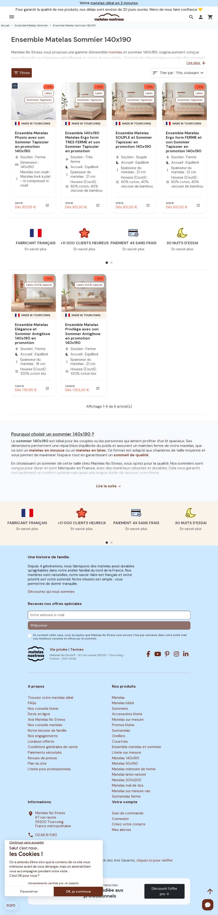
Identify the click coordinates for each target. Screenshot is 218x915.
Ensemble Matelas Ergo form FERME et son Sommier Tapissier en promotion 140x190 (184, 142)
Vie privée (59, 649)
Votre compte (124, 802)
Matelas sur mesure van (131, 791)
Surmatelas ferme (126, 796)
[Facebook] (148, 654)
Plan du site (37, 763)
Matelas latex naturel (129, 774)
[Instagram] (176, 654)
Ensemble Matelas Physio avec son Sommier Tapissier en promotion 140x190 (32, 142)
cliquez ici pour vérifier (154, 860)
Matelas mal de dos (127, 785)
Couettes (120, 741)
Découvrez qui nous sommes (51, 591)
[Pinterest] (167, 654)
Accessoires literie (127, 714)
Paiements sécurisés (45, 752)
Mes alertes (121, 829)
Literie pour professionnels (49, 769)
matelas (115, 52)
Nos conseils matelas (45, 725)
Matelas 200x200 (126, 780)
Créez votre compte (129, 824)
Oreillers (118, 736)
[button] (192, 17)
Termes (77, 649)
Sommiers (120, 708)
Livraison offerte (41, 741)
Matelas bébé (123, 703)
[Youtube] (157, 654)
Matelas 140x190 (125, 758)
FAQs (32, 703)
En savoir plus (35, 249)
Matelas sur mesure (128, 719)
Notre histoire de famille (47, 730)
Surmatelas (121, 730)
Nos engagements (43, 736)
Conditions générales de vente (53, 747)
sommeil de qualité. (131, 454)
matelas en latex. (92, 450)
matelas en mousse (47, 450)
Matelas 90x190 (125, 763)
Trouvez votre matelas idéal (50, 697)
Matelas (118, 697)
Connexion (120, 818)
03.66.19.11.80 (46, 835)
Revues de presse (42, 758)
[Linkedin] (185, 654)
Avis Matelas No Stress (46, 719)
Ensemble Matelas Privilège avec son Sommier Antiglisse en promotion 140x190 (82, 333)
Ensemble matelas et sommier (136, 747)
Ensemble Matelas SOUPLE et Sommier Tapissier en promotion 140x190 (134, 140)
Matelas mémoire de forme (134, 769)
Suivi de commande (127, 813)
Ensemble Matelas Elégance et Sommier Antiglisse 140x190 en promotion (32, 333)
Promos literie (123, 725)
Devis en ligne (39, 714)
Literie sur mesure (126, 752)
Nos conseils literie (43, 708)
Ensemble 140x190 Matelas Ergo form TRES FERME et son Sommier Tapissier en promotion (82, 142)
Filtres (21, 73)
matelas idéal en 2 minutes (114, 3)
